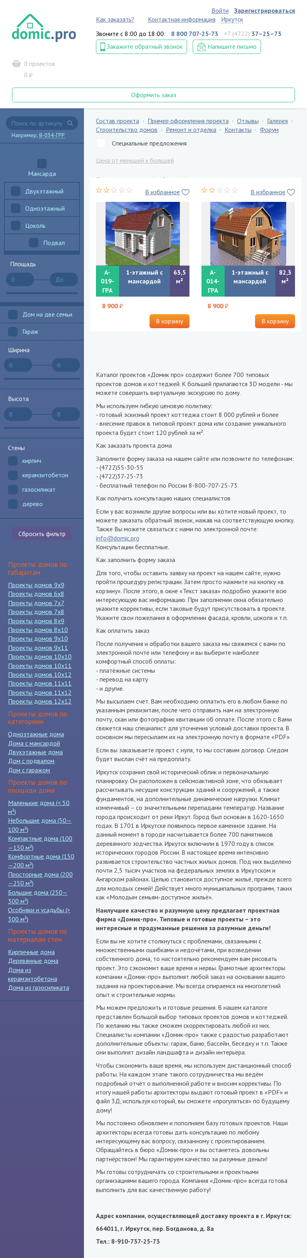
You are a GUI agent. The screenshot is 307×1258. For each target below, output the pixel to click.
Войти (220, 10)
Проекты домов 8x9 (36, 621)
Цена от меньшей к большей (135, 160)
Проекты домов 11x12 (40, 692)
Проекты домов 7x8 (36, 612)
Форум (269, 130)
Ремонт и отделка (191, 130)
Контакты (238, 130)
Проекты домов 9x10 (38, 638)
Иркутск (232, 19)
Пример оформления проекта (188, 121)
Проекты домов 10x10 (40, 656)
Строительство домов (126, 130)
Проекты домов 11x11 (40, 683)
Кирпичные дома (31, 952)
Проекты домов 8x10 (38, 630)
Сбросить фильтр (42, 534)
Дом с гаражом (29, 770)
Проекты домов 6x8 (36, 594)
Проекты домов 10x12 (40, 674)
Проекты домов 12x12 (40, 701)
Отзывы (248, 121)
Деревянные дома (33, 961)
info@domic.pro (118, 538)
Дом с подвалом (31, 761)
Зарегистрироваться (264, 10)
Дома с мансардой (34, 743)
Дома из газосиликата (38, 987)
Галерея (277, 121)
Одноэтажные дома (36, 734)
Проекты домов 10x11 (40, 666)
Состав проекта (117, 121)
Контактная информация (181, 19)
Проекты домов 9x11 (38, 648)
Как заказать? (115, 19)
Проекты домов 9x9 (36, 585)
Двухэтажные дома (35, 752)
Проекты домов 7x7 (36, 603)
